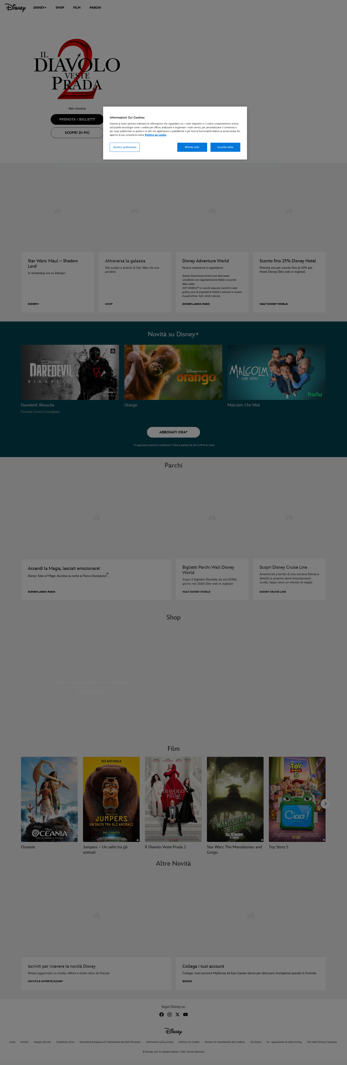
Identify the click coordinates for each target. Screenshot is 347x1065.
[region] (175, 133)
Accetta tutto (225, 147)
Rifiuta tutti (192, 147)
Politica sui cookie (155, 135)
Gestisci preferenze (125, 147)
